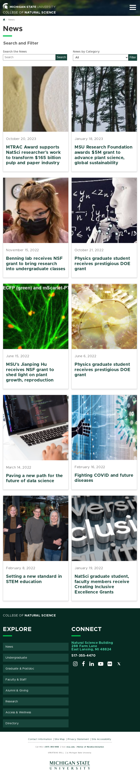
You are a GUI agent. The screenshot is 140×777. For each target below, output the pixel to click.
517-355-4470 (83, 655)
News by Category (86, 51)
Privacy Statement (78, 739)
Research (11, 701)
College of (29, 12)
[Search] (29, 57)
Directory (12, 723)
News (9, 646)
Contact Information (40, 739)
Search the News (15, 51)
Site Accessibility (101, 739)
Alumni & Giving (16, 690)
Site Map (60, 739)
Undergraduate (16, 657)
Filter (132, 57)
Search (61, 57)
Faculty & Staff (16, 679)
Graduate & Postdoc (19, 668)
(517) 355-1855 (52, 747)
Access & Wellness (18, 712)
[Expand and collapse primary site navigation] (133, 7)
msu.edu (71, 747)
